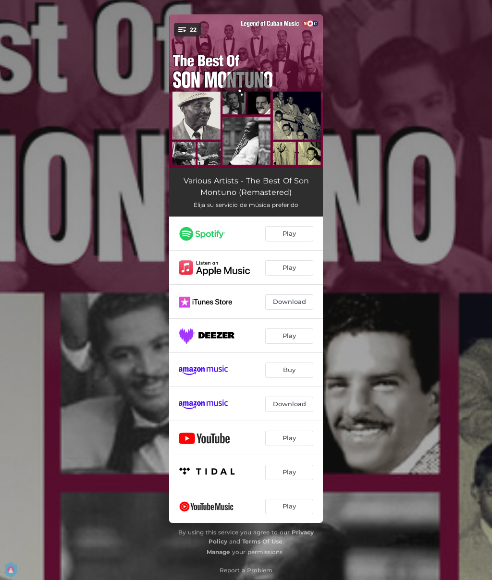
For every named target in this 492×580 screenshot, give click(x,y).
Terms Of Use (262, 541)
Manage (218, 552)
